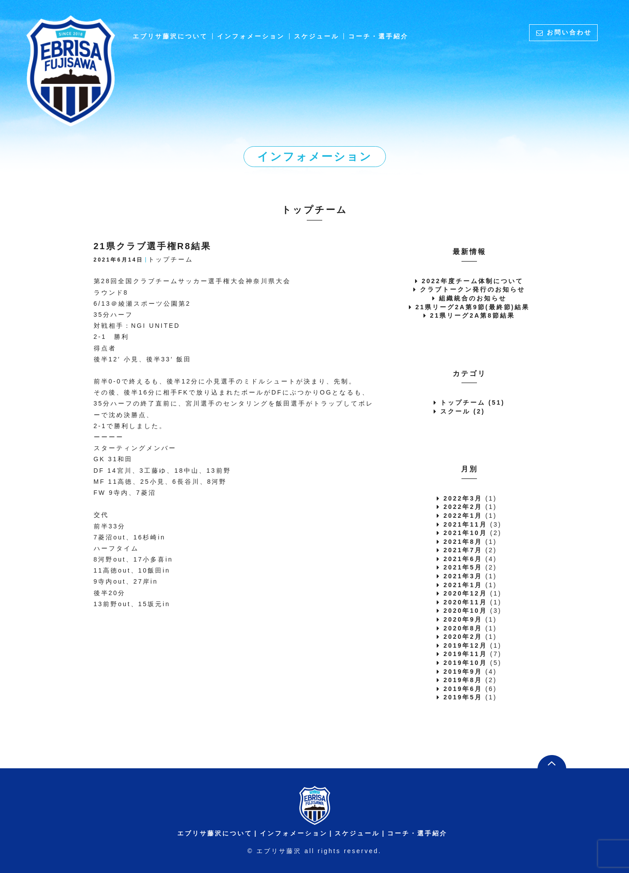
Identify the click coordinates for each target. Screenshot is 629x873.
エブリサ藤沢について (170, 36)
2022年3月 (462, 498)
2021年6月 (462, 558)
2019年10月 (465, 662)
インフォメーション (251, 36)
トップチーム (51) (472, 402)
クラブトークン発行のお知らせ (472, 289)
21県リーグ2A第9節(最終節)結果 (473, 307)
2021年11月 (465, 524)
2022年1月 (462, 515)
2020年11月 (465, 602)
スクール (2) (462, 411)
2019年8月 (462, 679)
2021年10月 (465, 532)
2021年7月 (462, 550)
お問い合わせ (569, 32)
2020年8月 (462, 628)
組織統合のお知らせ (473, 298)
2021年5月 (462, 567)
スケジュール (316, 36)
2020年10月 (465, 610)
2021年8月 (462, 541)
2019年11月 (465, 653)
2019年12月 (465, 645)
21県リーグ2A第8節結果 (472, 315)
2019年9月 (462, 671)
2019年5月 (462, 697)
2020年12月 (465, 593)
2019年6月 (462, 688)
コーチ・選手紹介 (378, 36)
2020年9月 (462, 619)
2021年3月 (462, 576)
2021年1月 (462, 584)
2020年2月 (462, 636)
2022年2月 (462, 506)
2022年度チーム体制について (472, 281)
